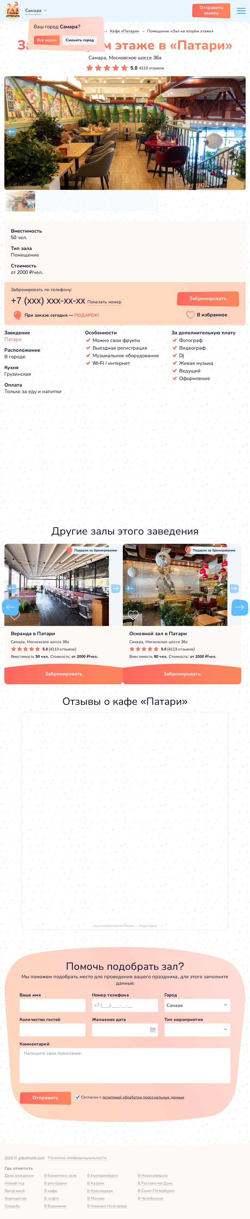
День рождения (19, 1175)
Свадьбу (12, 1206)
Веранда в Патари (33, 633)
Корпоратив (15, 1198)
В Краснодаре (100, 1191)
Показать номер (104, 302)
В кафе (50, 1191)
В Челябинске (150, 1198)
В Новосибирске (153, 1175)
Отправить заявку (211, 10)
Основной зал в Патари (158, 633)
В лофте (51, 1198)
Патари (13, 339)
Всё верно (46, 40)
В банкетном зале (60, 1175)
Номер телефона (110, 995)
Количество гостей (40, 1019)
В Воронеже (55, 1206)
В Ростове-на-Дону (155, 1183)
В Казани (95, 1183)
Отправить (45, 1097)
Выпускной (15, 1191)
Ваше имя (30, 995)
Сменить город (80, 40)
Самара (33, 10)
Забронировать (63, 674)
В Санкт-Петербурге (156, 1191)
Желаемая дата (109, 1019)
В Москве (96, 1198)
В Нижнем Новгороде (107, 1206)
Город (170, 995)
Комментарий (35, 1044)
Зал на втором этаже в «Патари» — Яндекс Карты (125, 925)
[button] (11, 132)
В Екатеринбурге (102, 1175)
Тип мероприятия (183, 1019)
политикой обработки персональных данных (143, 1097)
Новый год (14, 1183)
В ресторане (55, 1183)
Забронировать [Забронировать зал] (208, 298)
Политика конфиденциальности (77, 1158)
